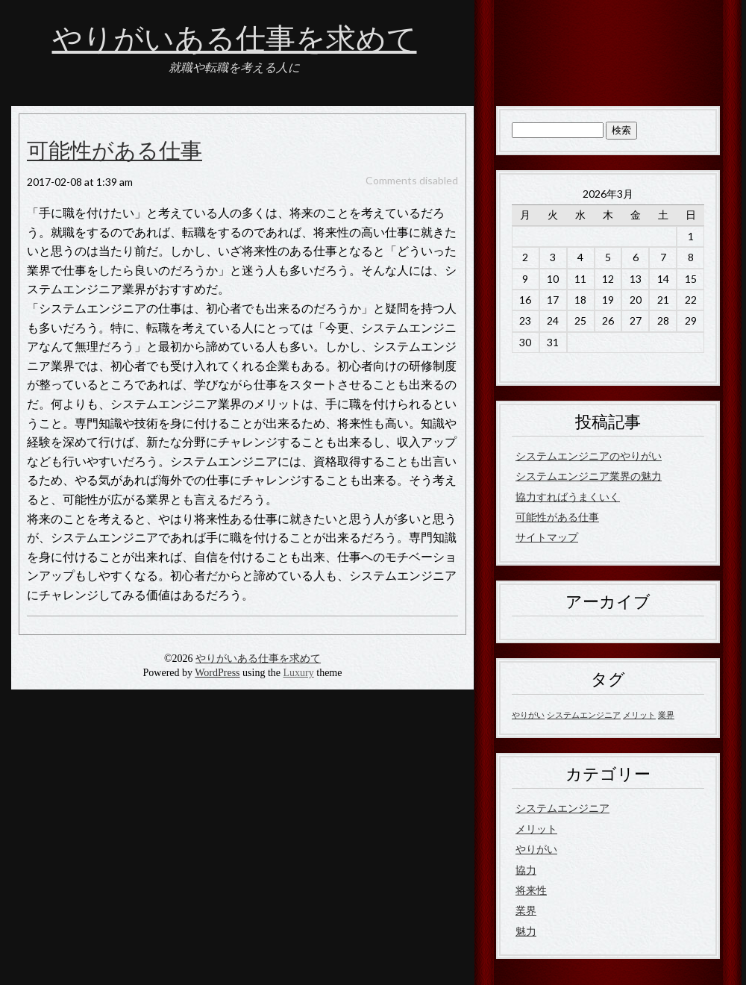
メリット (536, 828)
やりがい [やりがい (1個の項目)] (528, 714)
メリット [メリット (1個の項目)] (639, 714)
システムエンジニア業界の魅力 (588, 475)
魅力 (525, 931)
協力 (525, 869)
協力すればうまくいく (567, 496)
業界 (525, 910)
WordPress (217, 672)
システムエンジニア (562, 807)
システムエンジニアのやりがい (588, 455)
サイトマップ (546, 537)
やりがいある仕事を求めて (234, 39)
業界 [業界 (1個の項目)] (666, 714)
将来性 (531, 890)
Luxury (298, 672)
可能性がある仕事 (114, 151)
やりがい (536, 848)
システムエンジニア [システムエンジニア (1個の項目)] (584, 714)
